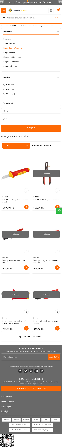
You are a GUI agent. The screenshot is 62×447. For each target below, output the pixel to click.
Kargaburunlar (9, 52)
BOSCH (9, 89)
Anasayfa (5, 26)
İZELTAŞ (9, 94)
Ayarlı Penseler (9, 43)
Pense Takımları (10, 66)
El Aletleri (16, 26)
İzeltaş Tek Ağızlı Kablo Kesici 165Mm (45, 322)
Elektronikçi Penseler (12, 57)
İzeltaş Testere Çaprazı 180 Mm (13, 261)
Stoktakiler (8, 103)
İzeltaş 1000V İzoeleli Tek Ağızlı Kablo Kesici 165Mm (15, 322)
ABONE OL (54, 357)
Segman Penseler (10, 62)
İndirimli (7, 111)
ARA (56, 17)
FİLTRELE (31, 128)
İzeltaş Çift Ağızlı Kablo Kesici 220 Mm (45, 261)
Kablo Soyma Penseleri (13, 48)
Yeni (6, 118)
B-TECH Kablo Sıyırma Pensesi (46, 200)
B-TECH (9, 85)
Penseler (27, 26)
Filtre (16, 145)
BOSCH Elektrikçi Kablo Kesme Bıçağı (15, 201)
